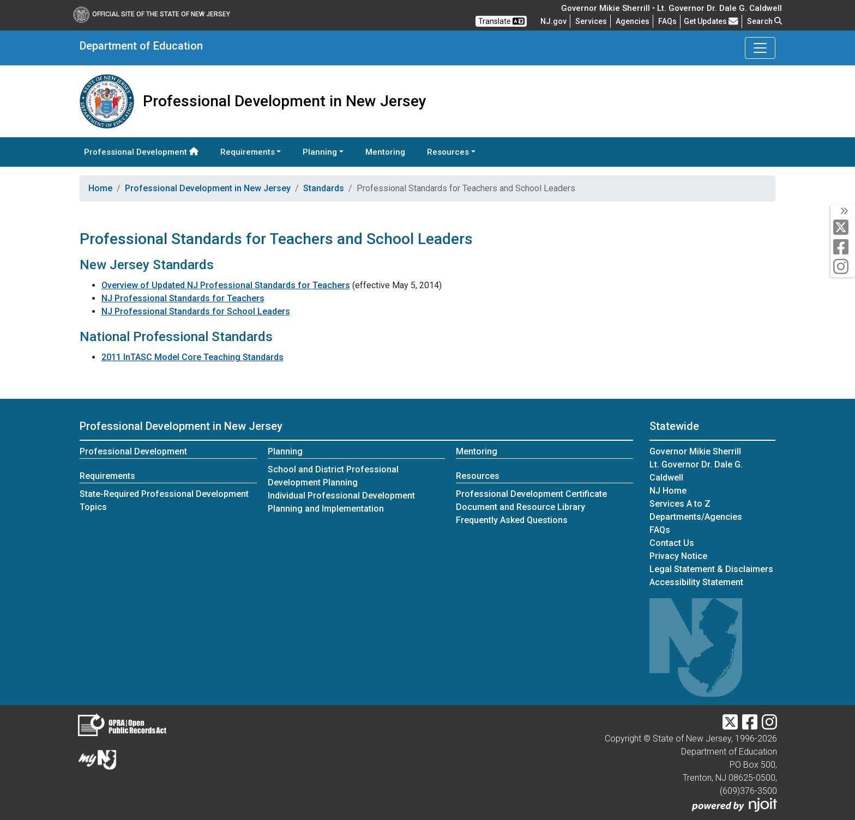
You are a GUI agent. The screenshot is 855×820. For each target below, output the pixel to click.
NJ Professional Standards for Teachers (182, 298)
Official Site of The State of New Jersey (151, 14)
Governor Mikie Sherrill (695, 451)
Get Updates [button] (711, 21)
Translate (501, 21)
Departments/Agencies (695, 517)
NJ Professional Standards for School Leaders (195, 311)
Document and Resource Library (520, 507)
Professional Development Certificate (531, 494)
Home (100, 188)
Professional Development (141, 152)
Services (591, 21)
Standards (323, 188)
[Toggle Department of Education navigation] (760, 48)
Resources (477, 476)
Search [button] (764, 21)
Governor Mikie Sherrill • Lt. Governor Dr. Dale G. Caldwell (671, 8)
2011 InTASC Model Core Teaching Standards (192, 357)
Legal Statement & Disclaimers (711, 569)
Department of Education (141, 45)
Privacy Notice (678, 556)
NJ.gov (553, 21)
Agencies (632, 21)
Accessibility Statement (696, 582)
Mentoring (385, 152)
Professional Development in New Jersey (208, 188)
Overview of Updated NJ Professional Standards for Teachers (225, 285)
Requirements (107, 476)
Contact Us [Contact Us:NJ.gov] (671, 543)
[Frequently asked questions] (667, 21)
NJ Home (668, 490)
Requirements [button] (247, 152)
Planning (285, 451)
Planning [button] (320, 152)
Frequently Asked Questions (512, 520)
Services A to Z (680, 504)
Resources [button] (448, 152)
